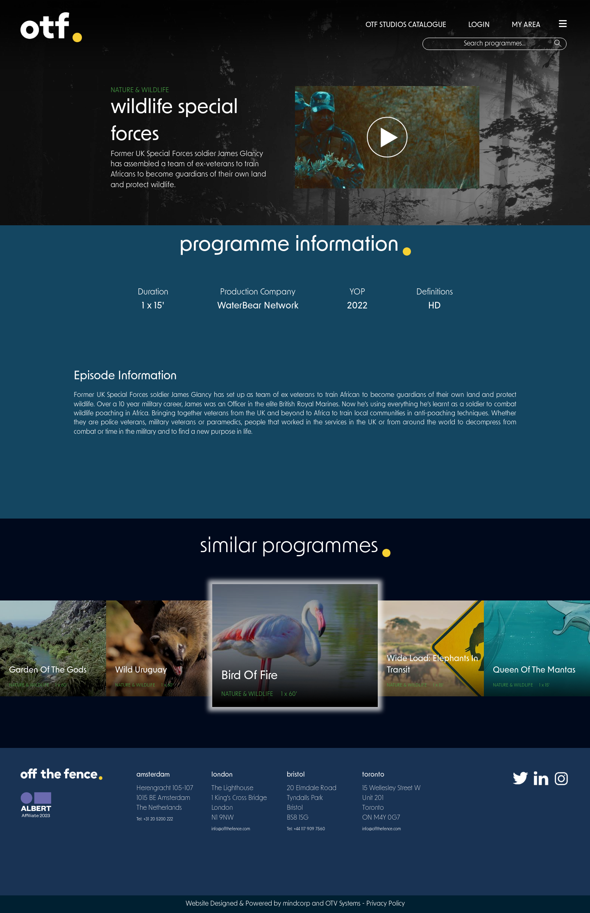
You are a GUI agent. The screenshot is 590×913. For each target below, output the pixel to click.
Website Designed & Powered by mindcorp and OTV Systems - (276, 904)
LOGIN (479, 25)
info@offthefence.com (230, 829)
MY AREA (526, 25)
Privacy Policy (385, 904)
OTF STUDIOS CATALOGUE (405, 25)
